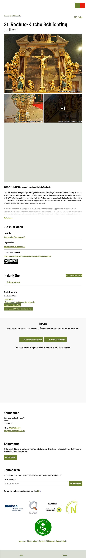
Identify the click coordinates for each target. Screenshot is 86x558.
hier (38, 493)
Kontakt (42, 543)
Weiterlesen (8, 220)
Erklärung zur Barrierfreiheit (56, 543)
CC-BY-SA (79, 91)
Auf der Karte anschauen (74, 278)
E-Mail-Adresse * (10, 482)
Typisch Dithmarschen (15, 15)
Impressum (23, 543)
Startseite (6, 15)
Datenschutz (32, 543)
